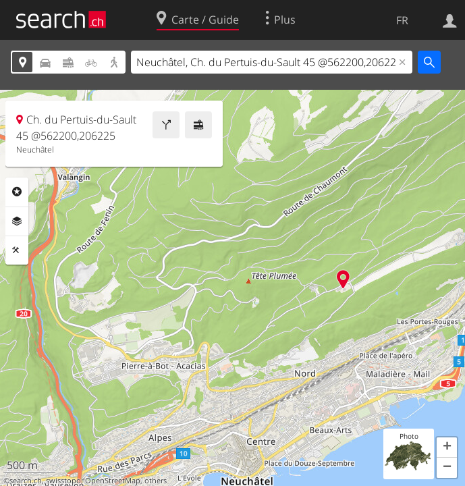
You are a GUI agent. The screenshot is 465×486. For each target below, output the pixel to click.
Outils (16, 250)
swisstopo (63, 480)
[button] (447, 447)
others (155, 480)
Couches (16, 221)
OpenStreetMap (112, 480)
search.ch (25, 480)
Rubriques (16, 192)
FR (402, 20)
